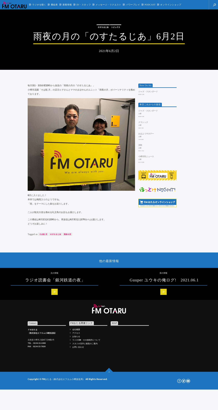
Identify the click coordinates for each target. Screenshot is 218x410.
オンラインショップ (170, 4)
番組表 (54, 4)
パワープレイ (133, 4)
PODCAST (150, 4)
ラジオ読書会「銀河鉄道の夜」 (55, 355)
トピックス (115, 61)
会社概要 (76, 404)
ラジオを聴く (39, 4)
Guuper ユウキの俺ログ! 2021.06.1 (164, 355)
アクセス (76, 408)
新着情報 (67, 4)
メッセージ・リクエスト (108, 4)
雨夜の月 (67, 309)
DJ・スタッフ (83, 4)
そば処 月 (43, 309)
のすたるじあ (103, 61)
